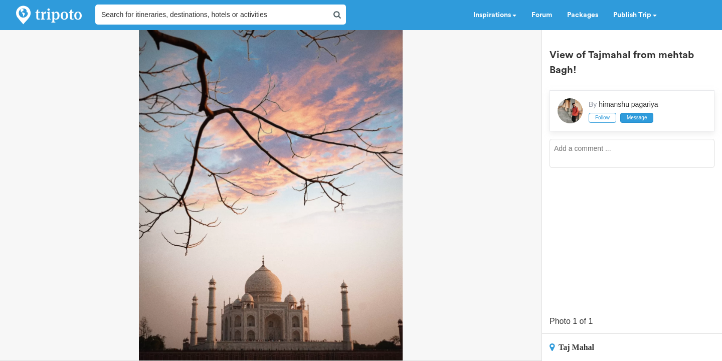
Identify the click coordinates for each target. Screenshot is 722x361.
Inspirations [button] (494, 15)
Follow (602, 117)
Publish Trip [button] (635, 15)
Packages (582, 15)
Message (637, 117)
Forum (541, 15)
